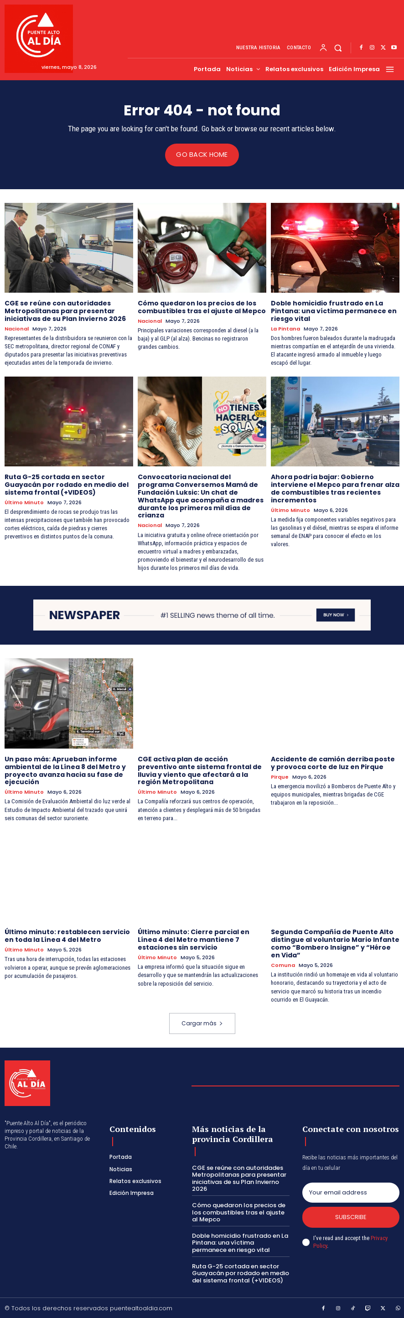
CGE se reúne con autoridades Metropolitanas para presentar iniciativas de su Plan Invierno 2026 (65, 311)
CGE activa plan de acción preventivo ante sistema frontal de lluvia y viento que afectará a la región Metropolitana (200, 770)
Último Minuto (24, 502)
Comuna (283, 964)
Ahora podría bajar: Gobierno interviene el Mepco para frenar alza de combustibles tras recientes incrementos (335, 488)
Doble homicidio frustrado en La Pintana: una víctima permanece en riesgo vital (334, 311)
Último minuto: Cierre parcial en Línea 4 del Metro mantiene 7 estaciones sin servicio (193, 939)
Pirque (280, 776)
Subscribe (351, 1216)
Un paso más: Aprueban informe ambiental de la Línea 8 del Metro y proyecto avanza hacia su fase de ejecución (65, 770)
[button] (338, 48)
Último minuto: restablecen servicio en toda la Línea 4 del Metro (67, 935)
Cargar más (202, 1022)
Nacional (17, 328)
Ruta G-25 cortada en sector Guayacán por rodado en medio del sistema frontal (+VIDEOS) (67, 484)
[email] (350, 1192)
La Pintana (285, 328)
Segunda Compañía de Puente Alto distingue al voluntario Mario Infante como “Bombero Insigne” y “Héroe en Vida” (335, 943)
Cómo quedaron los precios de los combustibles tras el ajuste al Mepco (202, 307)
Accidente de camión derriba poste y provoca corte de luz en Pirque (333, 762)
